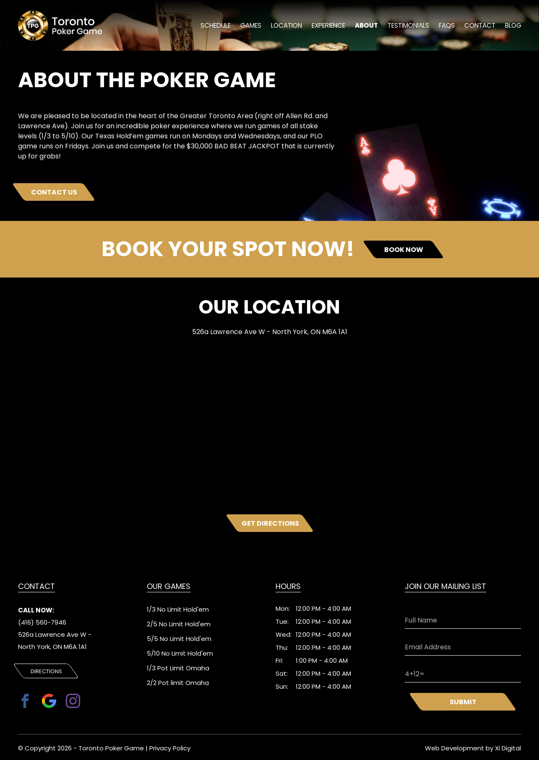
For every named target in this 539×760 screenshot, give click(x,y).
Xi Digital (508, 747)
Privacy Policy (169, 747)
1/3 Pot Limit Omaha (178, 668)
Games (248, 26)
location (284, 26)
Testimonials (407, 26)
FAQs (446, 26)
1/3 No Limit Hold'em (178, 609)
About (365, 26)
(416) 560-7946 (42, 622)
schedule (213, 26)
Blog (513, 26)
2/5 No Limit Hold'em (179, 624)
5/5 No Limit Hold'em (179, 638)
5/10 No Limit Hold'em (180, 653)
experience (327, 26)
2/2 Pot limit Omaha (178, 682)
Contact (479, 26)
